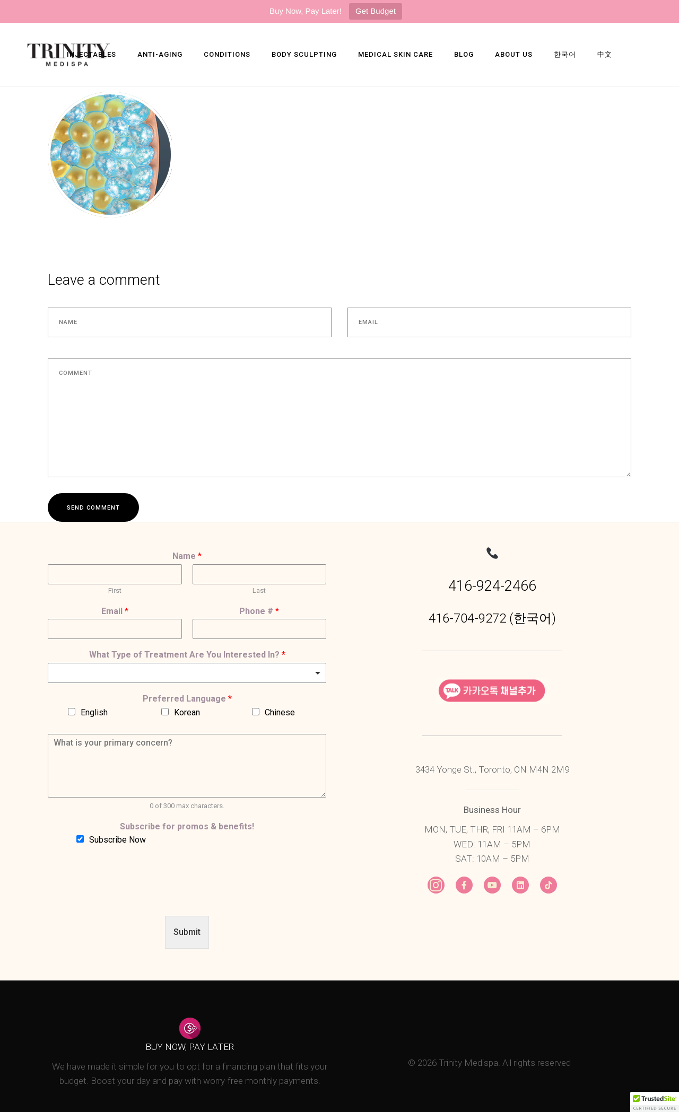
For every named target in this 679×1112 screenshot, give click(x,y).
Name (187, 556)
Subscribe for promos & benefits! (187, 826)
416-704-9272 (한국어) (492, 618)
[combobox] (187, 673)
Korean (187, 712)
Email (114, 611)
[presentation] (128, 898)
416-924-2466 (492, 585)
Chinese (280, 712)
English (94, 712)
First (114, 590)
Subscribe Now (117, 840)
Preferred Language (187, 699)
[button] (654, 1102)
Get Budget (375, 10)
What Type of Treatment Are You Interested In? (187, 655)
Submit (187, 932)
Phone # (259, 611)
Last (259, 590)
